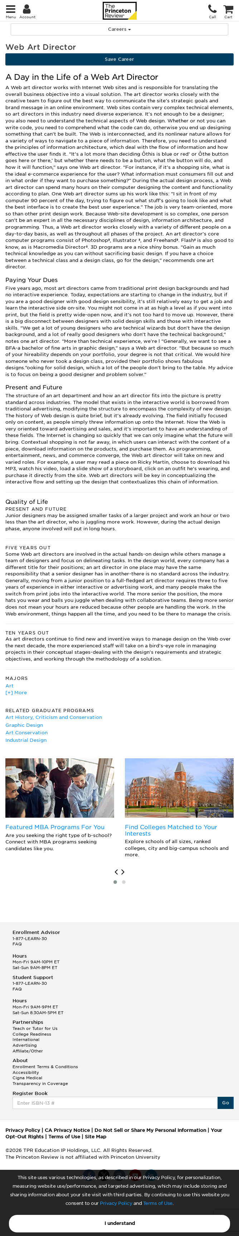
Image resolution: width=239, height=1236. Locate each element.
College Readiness (32, 1034)
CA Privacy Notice (67, 1130)
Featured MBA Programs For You (54, 827)
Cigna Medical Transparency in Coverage (40, 1080)
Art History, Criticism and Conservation (53, 717)
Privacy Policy (116, 1203)
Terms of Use (157, 1203)
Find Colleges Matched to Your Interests (171, 830)
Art (9, 685)
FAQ (17, 944)
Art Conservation (26, 732)
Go (225, 1102)
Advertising (25, 1045)
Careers (119, 29)
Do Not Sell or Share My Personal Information (150, 1130)
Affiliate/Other (28, 1050)
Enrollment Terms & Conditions (45, 1066)
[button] (115, 882)
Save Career (119, 59)
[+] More (16, 692)
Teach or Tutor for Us (35, 1028)
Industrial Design (26, 740)
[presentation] (116, 872)
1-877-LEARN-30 (30, 938)
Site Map (95, 1136)
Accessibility (26, 1072)
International (26, 1039)
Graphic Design (24, 725)
